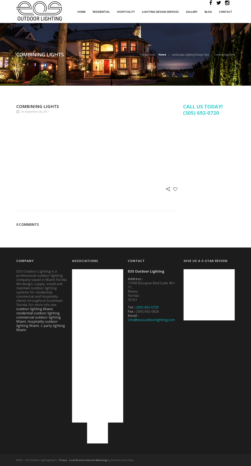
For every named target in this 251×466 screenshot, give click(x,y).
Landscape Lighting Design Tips (190, 54)
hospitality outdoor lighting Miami (37, 323)
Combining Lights (224, 54)
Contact (225, 12)
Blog (208, 12)
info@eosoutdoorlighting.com (151, 319)
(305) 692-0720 (147, 307)
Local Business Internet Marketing (88, 460)
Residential (101, 12)
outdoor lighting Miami (34, 309)
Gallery (192, 12)
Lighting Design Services (160, 12)
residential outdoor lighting (38, 313)
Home (81, 12)
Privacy (63, 460)
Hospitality (126, 12)
